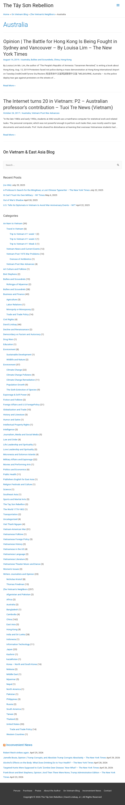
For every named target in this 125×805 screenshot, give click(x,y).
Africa (9, 599)
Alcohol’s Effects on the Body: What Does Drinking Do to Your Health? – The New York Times (48, 762)
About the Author (52, 790)
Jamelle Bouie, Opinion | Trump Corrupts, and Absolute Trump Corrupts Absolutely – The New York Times (54, 757)
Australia (25, 59)
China (57, 59)
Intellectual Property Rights (16, 424)
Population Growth (15, 384)
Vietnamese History (12, 544)
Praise (38, 790)
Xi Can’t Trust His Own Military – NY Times (24, 195)
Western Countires (15, 734)
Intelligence (9, 429)
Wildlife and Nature (15, 359)
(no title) (7, 185)
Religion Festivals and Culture (17, 484)
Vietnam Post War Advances (45, 113)
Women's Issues (11, 569)
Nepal (9, 684)
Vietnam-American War (14, 529)
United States (13, 724)
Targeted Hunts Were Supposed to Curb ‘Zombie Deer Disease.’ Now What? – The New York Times (51, 767)
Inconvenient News (19, 745)
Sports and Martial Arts (14, 499)
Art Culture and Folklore (14, 269)
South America (13, 709)
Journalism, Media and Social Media (21, 434)
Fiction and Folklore (12, 399)
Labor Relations (14, 304)
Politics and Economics (14, 469)
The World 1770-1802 (13, 509)
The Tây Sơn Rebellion (28, 5)
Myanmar (11, 679)
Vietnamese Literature (14, 559)
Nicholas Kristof (14, 579)
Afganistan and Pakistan (18, 594)
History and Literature (13, 414)
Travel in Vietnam (14, 228)
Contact (108, 790)
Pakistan (10, 694)
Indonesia (11, 639)
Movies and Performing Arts (17, 464)
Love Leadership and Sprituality (18, 449)
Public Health (9, 474)
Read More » (9, 85)
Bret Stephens (10, 274)
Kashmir (10, 654)
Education (8, 344)
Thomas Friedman (15, 584)
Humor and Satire (11, 419)
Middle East (12, 674)
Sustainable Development (18, 354)
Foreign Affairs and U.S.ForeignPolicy (21, 404)
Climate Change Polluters (18, 374)
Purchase (27, 790)
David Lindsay (10, 324)
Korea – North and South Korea (21, 664)
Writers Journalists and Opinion (18, 574)
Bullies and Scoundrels (42, 59)
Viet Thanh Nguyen (12, 524)
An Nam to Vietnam (12, 223)
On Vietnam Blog (71, 790)
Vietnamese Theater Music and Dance (21, 564)
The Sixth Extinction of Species (21, 389)
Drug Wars (8, 339)
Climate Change (14, 369)
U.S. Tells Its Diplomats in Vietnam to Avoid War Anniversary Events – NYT (39, 205)
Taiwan (9, 714)
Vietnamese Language (14, 554)
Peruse (16, 790)
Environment (9, 349)
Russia (9, 704)
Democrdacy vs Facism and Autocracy (22, 334)
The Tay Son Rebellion (14, 504)
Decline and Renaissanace (16, 329)
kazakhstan (12, 659)
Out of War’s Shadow (13, 200)
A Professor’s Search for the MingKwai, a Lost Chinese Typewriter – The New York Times (46, 190)
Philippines (11, 699)
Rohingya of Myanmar (17, 284)
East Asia (11, 624)
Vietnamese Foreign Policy (16, 539)
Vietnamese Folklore (13, 534)
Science (7, 489)
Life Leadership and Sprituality (18, 444)
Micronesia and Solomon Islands (19, 454)
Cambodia (11, 614)
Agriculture (11, 299)
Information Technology (18, 644)
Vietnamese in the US (13, 549)
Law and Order (10, 439)
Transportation (10, 514)
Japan (9, 649)
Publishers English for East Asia (18, 479)
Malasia (10, 669)
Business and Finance (14, 294)
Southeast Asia (10, 494)
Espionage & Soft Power (15, 394)
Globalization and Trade (14, 409)
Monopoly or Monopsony (18, 309)
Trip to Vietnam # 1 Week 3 (23, 243)
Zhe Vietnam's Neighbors (15, 589)
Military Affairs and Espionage (18, 459)
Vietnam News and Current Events (23, 249)
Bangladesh (12, 609)
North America (13, 689)
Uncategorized (10, 519)
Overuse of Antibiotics (20, 259)
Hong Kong (66, 59)
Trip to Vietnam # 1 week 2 (23, 239)
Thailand (10, 719)
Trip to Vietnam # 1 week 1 (23, 234)
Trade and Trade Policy (17, 314)
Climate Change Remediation (20, 379)
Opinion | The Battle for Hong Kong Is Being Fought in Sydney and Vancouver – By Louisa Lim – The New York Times (60, 48)
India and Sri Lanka (15, 634)
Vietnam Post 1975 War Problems (23, 254)
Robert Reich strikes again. (16, 752)
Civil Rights (8, 319)
